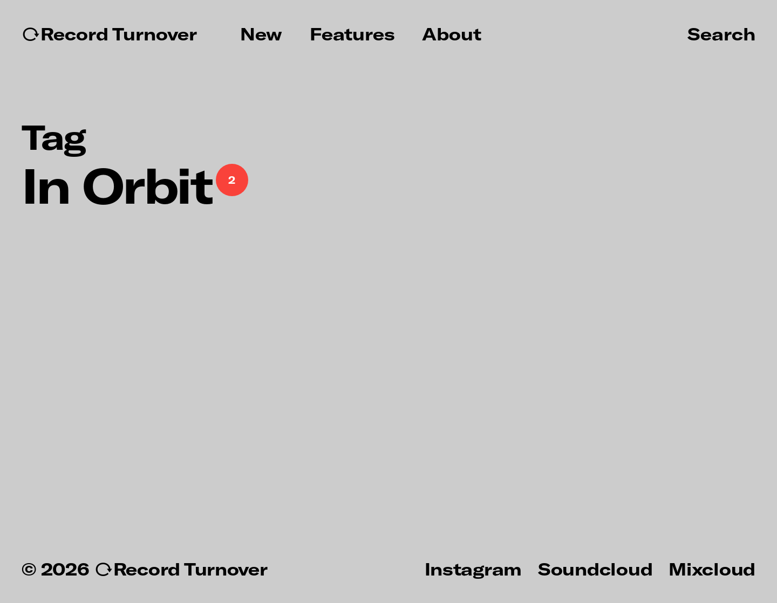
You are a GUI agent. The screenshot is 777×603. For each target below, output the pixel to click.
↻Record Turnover (109, 34)
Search (721, 33)
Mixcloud (712, 568)
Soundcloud (595, 568)
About (451, 34)
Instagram (473, 568)
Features (352, 34)
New (261, 34)
